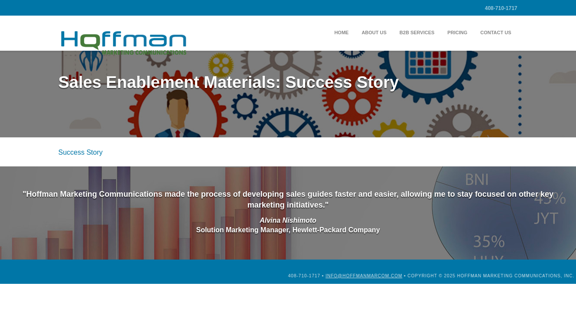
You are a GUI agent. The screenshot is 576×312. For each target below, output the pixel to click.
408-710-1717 (501, 8)
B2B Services (417, 32)
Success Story (81, 152)
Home (341, 32)
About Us (373, 32)
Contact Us (495, 32)
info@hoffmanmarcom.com (419, 275)
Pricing (457, 32)
